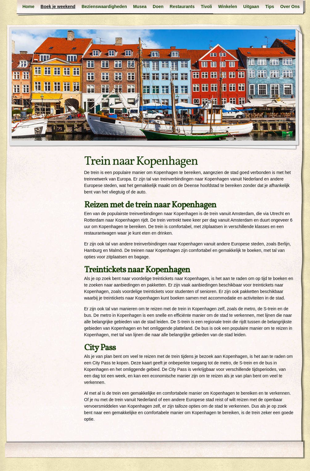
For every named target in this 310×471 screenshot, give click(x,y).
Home (29, 6)
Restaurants (182, 6)
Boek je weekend (58, 6)
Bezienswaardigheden (104, 6)
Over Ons (290, 6)
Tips (269, 6)
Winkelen (227, 6)
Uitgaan (251, 6)
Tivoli (206, 6)
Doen (158, 6)
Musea (140, 6)
